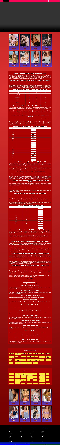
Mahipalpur (21, 437)
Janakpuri (21, 432)
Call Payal (15, 444)
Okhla (17, 356)
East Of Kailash (10, 441)
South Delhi (23, 359)
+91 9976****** (33, 140)
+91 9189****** (33, 138)
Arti (24, 48)
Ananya (14, 65)
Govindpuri (11, 380)
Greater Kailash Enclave (18, 381)
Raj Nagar (43, 432)
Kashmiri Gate (42, 374)
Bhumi (36, 403)
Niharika (36, 65)
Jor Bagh (35, 380)
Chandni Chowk (43, 441)
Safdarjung (35, 356)
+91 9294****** (33, 136)
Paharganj (32, 432)
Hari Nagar (29, 353)
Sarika (47, 48)
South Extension (30, 374)
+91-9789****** (40, 208)
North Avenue (12, 357)
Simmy (14, 48)
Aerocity (43, 437)
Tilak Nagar (42, 359)
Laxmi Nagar (36, 353)
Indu (46, 403)
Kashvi (47, 65)
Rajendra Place (24, 374)
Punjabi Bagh (30, 356)
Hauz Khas (21, 431)
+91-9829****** (40, 217)
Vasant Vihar (48, 359)
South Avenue (48, 357)
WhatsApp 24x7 (45, 444)
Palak (25, 420)
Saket (31, 436)
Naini (25, 403)
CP (10, 359)
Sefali (36, 420)
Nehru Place (32, 431)
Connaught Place (10, 436)
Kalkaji (47, 380)
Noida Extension (43, 436)
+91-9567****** (40, 219)
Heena (14, 403)
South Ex (32, 437)
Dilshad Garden (42, 377)
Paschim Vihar (24, 363)
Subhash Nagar (30, 360)
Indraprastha (23, 380)
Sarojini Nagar (42, 357)
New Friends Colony (30, 377)
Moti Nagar (47, 353)
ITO (28, 380)
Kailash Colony (42, 380)
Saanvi (25, 65)
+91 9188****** (33, 153)
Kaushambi (43, 431)
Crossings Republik (17, 360)
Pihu (46, 420)
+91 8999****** (33, 134)
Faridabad (10, 432)
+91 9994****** (33, 151)
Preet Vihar (23, 356)
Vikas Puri (32, 441)
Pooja (36, 48)
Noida (9, 431)
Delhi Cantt (11, 353)
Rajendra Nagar (18, 374)
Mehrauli (21, 441)
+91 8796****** (33, 149)
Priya (14, 420)
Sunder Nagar (36, 360)
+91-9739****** (40, 223)
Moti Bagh (41, 353)
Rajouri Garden (18, 363)
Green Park (23, 353)
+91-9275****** (40, 221)
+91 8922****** (33, 155)
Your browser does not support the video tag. (30, 17)
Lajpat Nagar (21, 436)
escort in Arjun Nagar (15, 243)
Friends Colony (18, 354)
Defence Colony (10, 437)
